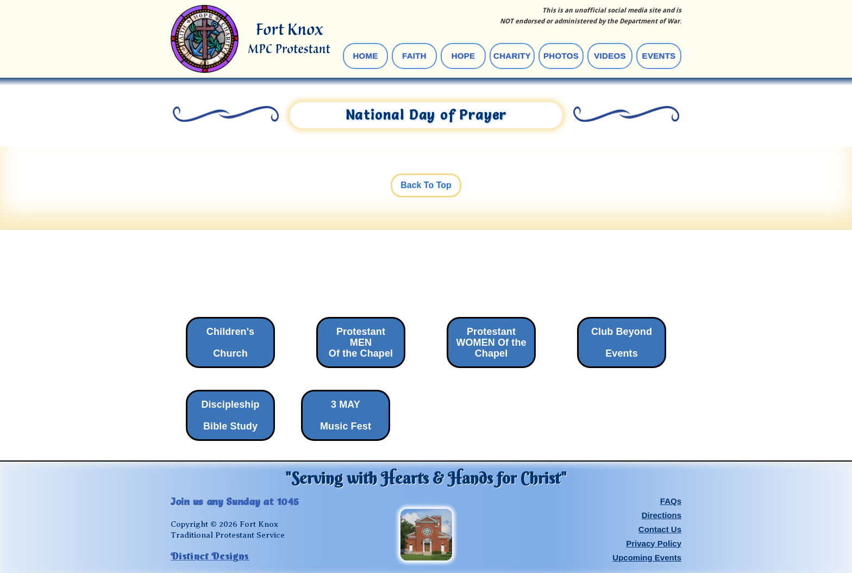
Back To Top (426, 185)
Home (365, 55)
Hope (463, 55)
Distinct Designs (210, 556)
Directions (661, 515)
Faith (414, 55)
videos (609, 55)
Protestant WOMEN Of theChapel (491, 342)
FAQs (670, 501)
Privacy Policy (653, 543)
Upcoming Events (646, 557)
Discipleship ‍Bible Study (230, 415)
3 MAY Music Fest (345, 415)
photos (561, 55)
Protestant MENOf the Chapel (361, 342)
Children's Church (230, 342)
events (659, 55)
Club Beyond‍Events (621, 342)
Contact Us (659, 529)
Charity (512, 55)
